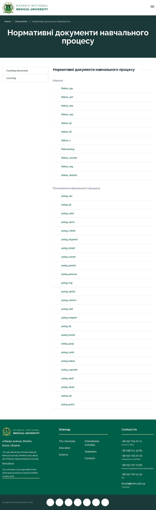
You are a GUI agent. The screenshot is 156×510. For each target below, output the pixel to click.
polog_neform (66, 300)
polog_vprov (65, 222)
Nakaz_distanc (66, 175)
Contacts (90, 458)
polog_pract (65, 404)
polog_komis (65, 335)
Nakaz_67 (64, 132)
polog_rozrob (66, 257)
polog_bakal (65, 361)
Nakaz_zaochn (66, 158)
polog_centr (65, 352)
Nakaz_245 (64, 114)
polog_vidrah (65, 231)
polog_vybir (65, 213)
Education (64, 447)
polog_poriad (66, 265)
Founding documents (17, 70)
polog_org (64, 283)
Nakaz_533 (64, 88)
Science (63, 454)
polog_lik (63, 326)
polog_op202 (65, 291)
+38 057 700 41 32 (132, 474)
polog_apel (64, 378)
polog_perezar (66, 274)
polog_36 (63, 205)
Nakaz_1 (63, 140)
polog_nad (64, 309)
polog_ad (63, 396)
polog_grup (65, 343)
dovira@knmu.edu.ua (133, 483)
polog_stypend (66, 239)
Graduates (91, 451)
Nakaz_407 (64, 97)
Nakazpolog (65, 149)
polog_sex (64, 196)
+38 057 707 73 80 (132, 465)
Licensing (11, 78)
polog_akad (65, 387)
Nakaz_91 (64, 123)
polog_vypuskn (66, 369)
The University (67, 441)
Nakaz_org (64, 166)
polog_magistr (66, 317)
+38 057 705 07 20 (132, 455)
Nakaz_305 (64, 105)
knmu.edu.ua (8, 463)
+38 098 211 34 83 (132, 450)
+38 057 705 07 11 (132, 441)
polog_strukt (65, 248)
